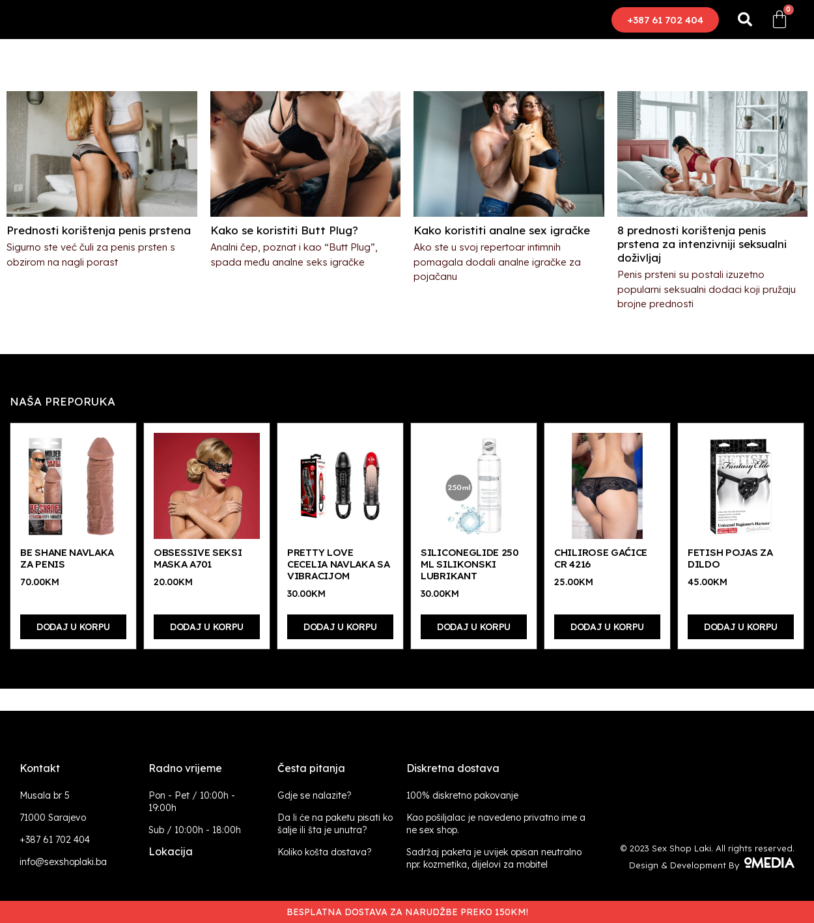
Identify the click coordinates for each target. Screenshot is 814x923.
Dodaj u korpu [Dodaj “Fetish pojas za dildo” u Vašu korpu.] (741, 627)
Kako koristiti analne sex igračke (502, 230)
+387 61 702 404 (55, 840)
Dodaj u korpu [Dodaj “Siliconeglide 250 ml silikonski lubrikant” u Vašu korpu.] (474, 627)
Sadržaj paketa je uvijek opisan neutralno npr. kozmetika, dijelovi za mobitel (494, 858)
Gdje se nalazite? (314, 795)
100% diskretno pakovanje (462, 795)
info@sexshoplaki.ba (63, 862)
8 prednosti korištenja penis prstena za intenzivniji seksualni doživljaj (702, 243)
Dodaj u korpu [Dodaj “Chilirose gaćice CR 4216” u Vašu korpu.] (607, 627)
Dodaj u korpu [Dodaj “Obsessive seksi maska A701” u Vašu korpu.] (207, 627)
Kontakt (40, 768)
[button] (665, 20)
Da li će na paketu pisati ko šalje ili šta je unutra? (335, 824)
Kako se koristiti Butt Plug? (284, 230)
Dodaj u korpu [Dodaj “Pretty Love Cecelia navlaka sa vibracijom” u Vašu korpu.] (340, 627)
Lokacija (170, 851)
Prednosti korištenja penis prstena (99, 230)
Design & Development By (711, 865)
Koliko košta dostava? (324, 852)
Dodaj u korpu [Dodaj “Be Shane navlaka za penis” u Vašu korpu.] (73, 627)
